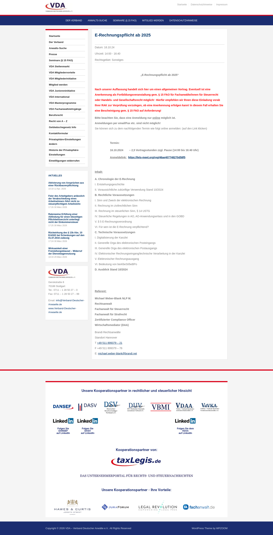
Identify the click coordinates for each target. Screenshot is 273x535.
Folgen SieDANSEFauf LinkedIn (63, 430)
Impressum (222, 4)
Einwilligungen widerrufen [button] (64, 160)
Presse (53, 54)
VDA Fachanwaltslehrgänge (65, 109)
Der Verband (74, 20)
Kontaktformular (58, 133)
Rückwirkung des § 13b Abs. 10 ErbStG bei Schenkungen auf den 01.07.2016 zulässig (66, 235)
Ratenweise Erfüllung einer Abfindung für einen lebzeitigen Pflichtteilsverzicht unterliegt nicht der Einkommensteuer (65, 218)
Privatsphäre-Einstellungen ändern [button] (65, 141)
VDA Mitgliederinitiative (62, 78)
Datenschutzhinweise (201, 4)
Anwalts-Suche (97, 20)
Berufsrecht (56, 115)
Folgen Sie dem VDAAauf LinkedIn (185, 430)
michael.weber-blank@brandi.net (117, 353)
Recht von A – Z (58, 121)
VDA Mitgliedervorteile (62, 72)
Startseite (182, 4)
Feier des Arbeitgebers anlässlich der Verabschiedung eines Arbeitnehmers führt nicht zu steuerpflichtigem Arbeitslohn (66, 200)
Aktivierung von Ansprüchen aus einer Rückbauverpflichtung (66, 184)
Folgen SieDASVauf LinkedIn (87, 430)
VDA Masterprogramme (62, 102)
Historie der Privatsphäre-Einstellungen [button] (64, 152)
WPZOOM (222, 528)
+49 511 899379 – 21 (109, 342)
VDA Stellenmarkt (59, 66)
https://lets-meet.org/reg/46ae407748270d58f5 (156, 157)
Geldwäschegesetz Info (62, 127)
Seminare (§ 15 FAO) (124, 20)
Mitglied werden (153, 20)
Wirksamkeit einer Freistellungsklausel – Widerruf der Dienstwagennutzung (65, 251)
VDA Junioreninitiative (62, 90)
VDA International (59, 96)
